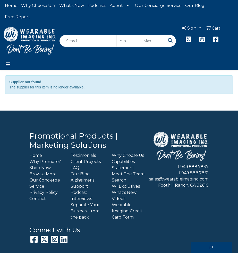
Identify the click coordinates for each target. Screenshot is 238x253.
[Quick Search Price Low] (128, 41)
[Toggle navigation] (8, 64)
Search (119, 180)
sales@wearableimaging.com (179, 179)
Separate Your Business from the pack (85, 211)
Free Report (17, 16)
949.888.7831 (195, 172)
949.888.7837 (194, 166)
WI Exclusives (126, 186)
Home (11, 5)
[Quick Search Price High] (153, 41)
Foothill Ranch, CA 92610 (183, 185)
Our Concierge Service (158, 5)
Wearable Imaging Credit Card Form (127, 211)
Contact (37, 198)
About (116, 5)
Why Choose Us (128, 155)
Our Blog (195, 5)
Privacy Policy (43, 192)
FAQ (75, 167)
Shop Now (40, 167)
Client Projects (86, 161)
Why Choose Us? (38, 5)
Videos (118, 198)
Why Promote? (45, 161)
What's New (71, 5)
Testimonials (83, 155)
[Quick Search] (88, 41)
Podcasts (97, 5)
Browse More (43, 173)
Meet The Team (128, 173)
